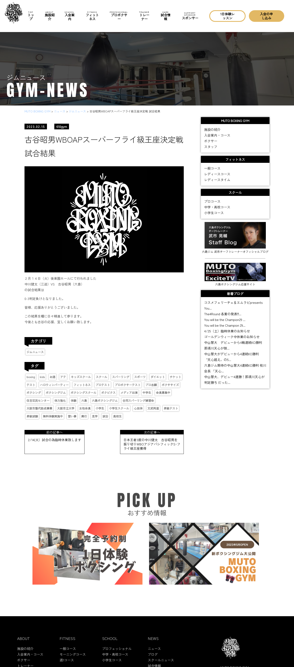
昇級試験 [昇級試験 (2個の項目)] (32, 416)
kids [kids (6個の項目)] (42, 377)
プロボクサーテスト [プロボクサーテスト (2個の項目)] (127, 385)
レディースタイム (217, 180)
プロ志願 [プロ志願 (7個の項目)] (151, 385)
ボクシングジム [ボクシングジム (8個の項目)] (56, 393)
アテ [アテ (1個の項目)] (63, 377)
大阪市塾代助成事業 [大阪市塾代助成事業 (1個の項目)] (39, 408)
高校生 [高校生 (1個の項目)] (117, 416)
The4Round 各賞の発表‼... (222, 313)
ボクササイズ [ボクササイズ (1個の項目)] (170, 385)
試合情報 (165, 16)
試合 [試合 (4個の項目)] (105, 416)
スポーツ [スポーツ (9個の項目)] (140, 377)
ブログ (153, 657)
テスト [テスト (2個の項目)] (31, 385)
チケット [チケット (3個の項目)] (175, 377)
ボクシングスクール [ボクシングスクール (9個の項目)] (83, 393)
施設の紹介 (212, 130)
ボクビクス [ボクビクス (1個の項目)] (108, 393)
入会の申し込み (266, 15)
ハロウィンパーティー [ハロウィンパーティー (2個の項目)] (54, 385)
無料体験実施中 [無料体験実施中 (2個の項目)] (53, 416)
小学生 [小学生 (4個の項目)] (100, 408)
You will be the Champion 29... (224, 325)
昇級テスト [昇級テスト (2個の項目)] (171, 408)
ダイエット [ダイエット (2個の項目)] (157, 377)
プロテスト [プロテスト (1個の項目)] (103, 385)
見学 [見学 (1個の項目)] (95, 416)
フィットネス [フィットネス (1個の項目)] (82, 385)
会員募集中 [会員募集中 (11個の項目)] (163, 393)
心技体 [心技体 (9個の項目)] (138, 408)
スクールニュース (161, 662)
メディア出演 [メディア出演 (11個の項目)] (129, 393)
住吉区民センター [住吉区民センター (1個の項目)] (38, 400)
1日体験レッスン (227, 15)
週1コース (67, 662)
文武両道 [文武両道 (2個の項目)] (153, 408)
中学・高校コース (217, 207)
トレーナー (144, 16)
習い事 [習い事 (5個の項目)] (72, 416)
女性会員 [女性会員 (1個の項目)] (85, 408)
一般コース (212, 168)
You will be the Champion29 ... (224, 319)
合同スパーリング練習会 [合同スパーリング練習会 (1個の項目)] (138, 400)
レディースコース (217, 174)
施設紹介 (50, 16)
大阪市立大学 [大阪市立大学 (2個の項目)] (65, 408)
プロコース (212, 201)
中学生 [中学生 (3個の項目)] (147, 393)
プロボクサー (119, 16)
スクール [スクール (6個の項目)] (101, 377)
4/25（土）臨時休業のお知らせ (227, 331)
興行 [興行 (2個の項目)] (84, 416)
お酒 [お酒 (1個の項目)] (52, 377)
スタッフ (210, 147)
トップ (31, 16)
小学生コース (214, 213)
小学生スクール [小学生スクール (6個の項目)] (119, 408)
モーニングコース (73, 657)
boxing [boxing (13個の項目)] (31, 377)
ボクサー (210, 141)
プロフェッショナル (116, 651)
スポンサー (190, 16)
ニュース (154, 651)
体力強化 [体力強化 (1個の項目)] (60, 400)
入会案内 (70, 16)
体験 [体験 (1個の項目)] (73, 400)
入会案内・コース (217, 135)
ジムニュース (35, 352)
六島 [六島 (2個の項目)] (84, 400)
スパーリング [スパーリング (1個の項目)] (120, 377)
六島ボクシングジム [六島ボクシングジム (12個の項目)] (105, 400)
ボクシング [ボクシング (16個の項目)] (34, 393)
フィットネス (92, 16)
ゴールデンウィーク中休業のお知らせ (232, 336)
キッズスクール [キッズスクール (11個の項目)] (81, 377)
